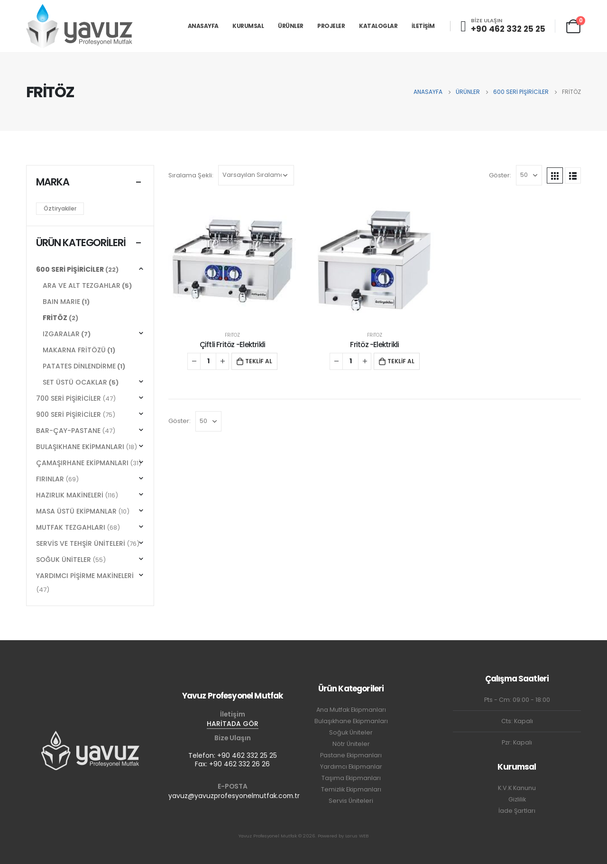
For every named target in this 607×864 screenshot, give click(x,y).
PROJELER (331, 26)
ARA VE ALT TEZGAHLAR (81, 285)
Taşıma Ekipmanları (351, 778)
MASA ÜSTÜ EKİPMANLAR (76, 511)
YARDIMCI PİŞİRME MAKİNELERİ (85, 575)
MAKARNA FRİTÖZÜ (74, 350)
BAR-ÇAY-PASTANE (68, 430)
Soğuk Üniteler (351, 732)
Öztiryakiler (60, 208)
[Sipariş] (256, 175)
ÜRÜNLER (291, 26)
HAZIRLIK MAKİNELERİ (69, 495)
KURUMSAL (248, 26)
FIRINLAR (50, 479)
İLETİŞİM (423, 26)
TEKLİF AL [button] (258, 361)
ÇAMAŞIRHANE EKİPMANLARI (82, 463)
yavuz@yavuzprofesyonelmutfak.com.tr (234, 795)
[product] (232, 261)
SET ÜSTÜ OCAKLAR (75, 382)
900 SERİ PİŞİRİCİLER (68, 414)
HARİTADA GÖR (232, 723)
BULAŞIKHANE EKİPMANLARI (80, 446)
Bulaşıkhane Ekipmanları (351, 721)
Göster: (500, 175)
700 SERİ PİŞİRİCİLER (68, 398)
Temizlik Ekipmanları (351, 789)
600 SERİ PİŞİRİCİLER (70, 269)
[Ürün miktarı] (208, 361)
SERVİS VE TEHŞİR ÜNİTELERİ (80, 543)
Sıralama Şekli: (190, 175)
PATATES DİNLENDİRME (79, 366)
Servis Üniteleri (351, 801)
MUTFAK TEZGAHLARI (70, 527)
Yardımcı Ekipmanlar (351, 767)
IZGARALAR (61, 334)
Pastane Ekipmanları (351, 755)
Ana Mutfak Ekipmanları (351, 710)
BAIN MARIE (61, 301)
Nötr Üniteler (351, 744)
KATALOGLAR (378, 26)
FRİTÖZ (232, 335)
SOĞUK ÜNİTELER (63, 559)
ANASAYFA (203, 26)
